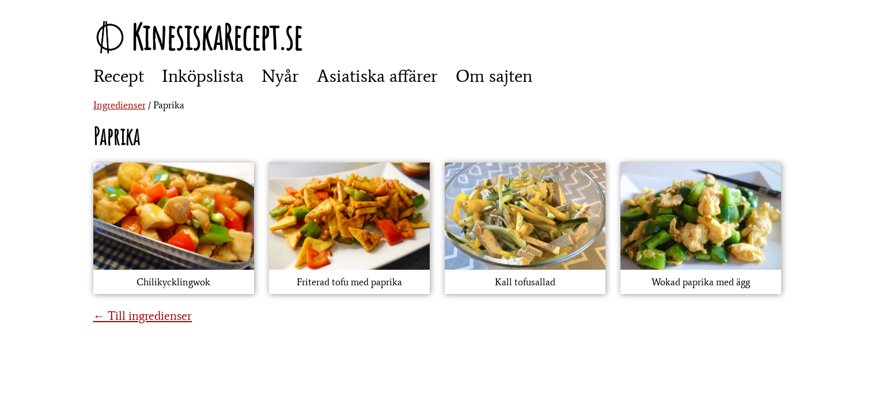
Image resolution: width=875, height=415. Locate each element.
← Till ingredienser (142, 315)
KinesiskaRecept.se (216, 37)
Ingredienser (119, 105)
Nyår (280, 75)
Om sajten (494, 75)
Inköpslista (203, 75)
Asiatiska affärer (377, 75)
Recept (118, 75)
